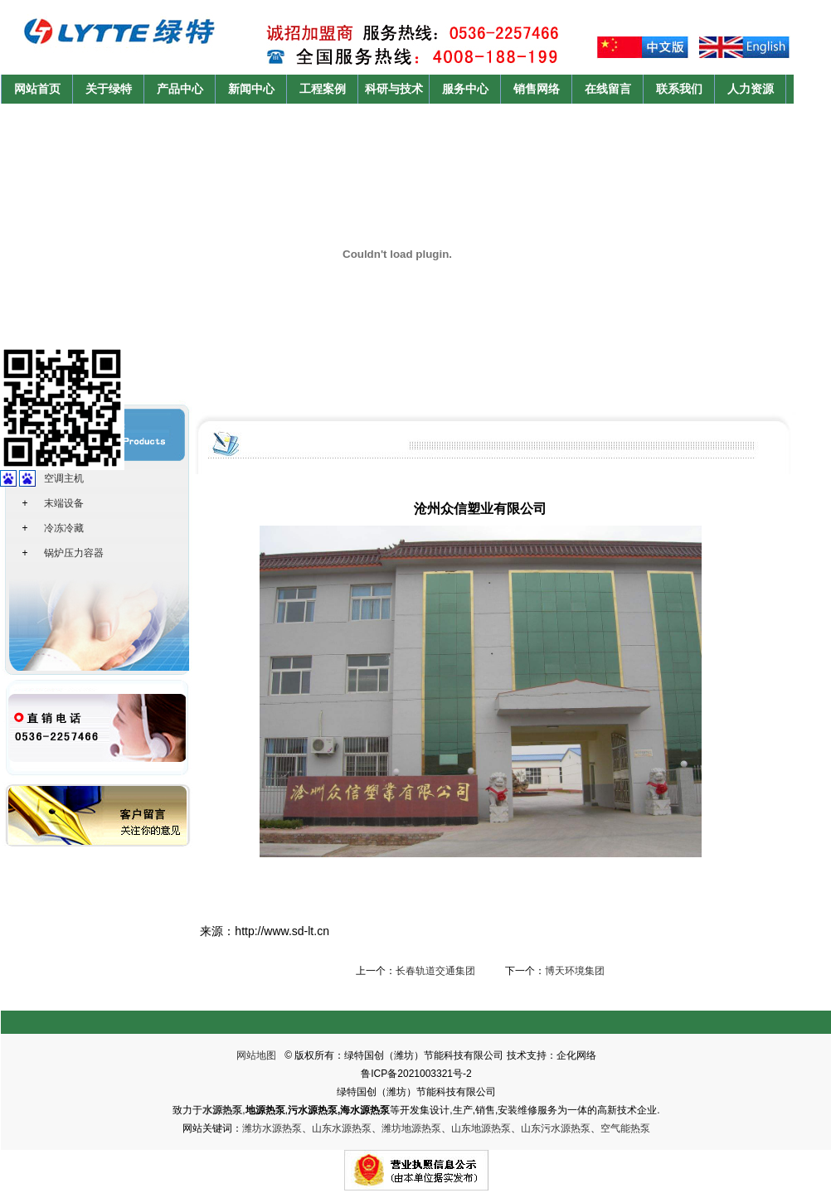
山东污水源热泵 (555, 1128)
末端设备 (64, 503)
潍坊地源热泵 (411, 1128)
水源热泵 (222, 1110)
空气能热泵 (625, 1128)
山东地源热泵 (481, 1128)
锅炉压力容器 (74, 553)
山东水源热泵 (342, 1128)
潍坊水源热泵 (272, 1128)
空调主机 (64, 478)
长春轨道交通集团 (435, 971)
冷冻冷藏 (64, 528)
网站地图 (256, 1055)
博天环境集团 (575, 971)
